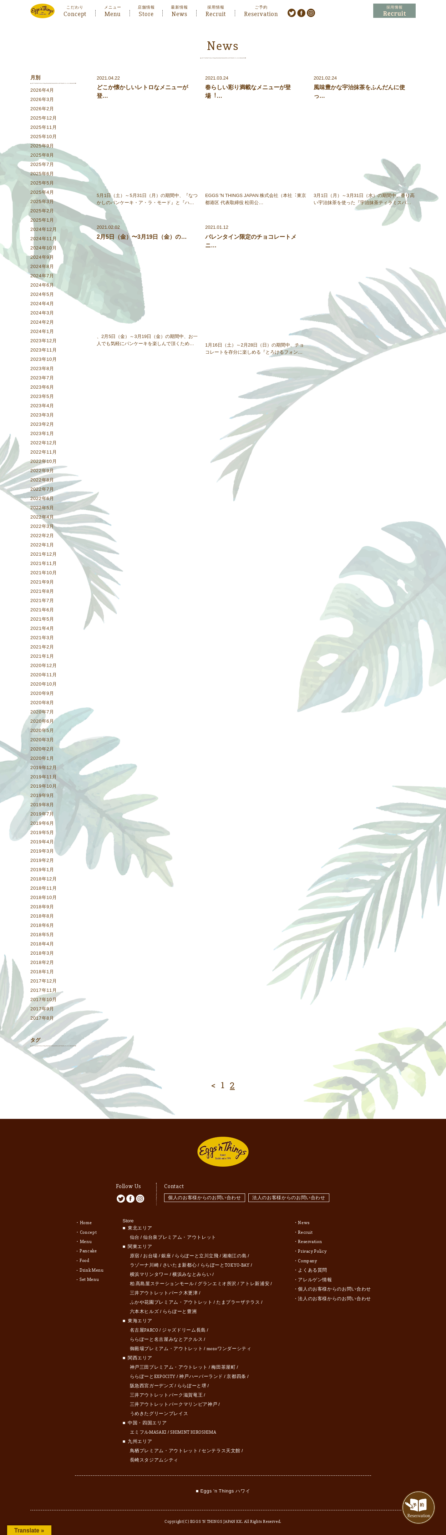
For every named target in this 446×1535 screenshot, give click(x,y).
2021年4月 (42, 628)
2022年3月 (42, 526)
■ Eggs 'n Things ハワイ (223, 1489)
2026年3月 (42, 99)
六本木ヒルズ (144, 1310)
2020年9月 (42, 693)
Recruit (216, 13)
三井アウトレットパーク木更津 (164, 1291)
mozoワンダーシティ (229, 1347)
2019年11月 (43, 776)
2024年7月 (42, 275)
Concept (75, 13)
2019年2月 (42, 860)
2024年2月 (42, 322)
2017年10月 (43, 999)
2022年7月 (42, 489)
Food (85, 1258)
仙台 (135, 1235)
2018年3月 (42, 953)
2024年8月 (42, 266)
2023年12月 (43, 340)
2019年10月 (43, 786)
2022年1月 (42, 544)
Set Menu (89, 1276)
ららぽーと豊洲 (180, 1310)
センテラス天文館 (221, 1449)
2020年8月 (42, 702)
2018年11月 (43, 888)
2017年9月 (42, 1008)
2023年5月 (42, 396)
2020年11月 (43, 674)
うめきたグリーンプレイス (159, 1412)
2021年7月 (42, 600)
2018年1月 (42, 971)
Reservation (261, 13)
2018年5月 (42, 934)
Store (146, 13)
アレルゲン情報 (315, 1276)
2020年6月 (42, 721)
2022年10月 (43, 461)
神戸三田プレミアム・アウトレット (169, 1365)
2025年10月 (43, 136)
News (179, 13)
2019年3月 (42, 851)
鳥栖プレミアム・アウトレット (164, 1449)
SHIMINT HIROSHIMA (193, 1430)
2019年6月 (42, 823)
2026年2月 (42, 108)
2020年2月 (42, 749)
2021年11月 (43, 563)
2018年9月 (42, 906)
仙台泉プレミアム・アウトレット (179, 1235)
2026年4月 (42, 90)
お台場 (150, 1254)
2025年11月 (43, 127)
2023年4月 (42, 405)
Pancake (88, 1249)
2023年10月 (43, 359)
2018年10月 (43, 897)
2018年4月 (42, 943)
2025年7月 (42, 164)
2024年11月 (43, 238)
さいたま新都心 (180, 1263)
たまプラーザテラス (238, 1300)
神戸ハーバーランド (201, 1375)
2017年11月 (43, 990)
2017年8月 (42, 1018)
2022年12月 (43, 442)
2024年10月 (43, 248)
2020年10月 (43, 684)
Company (307, 1258)
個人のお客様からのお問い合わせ (204, 1195)
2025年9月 (42, 145)
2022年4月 (42, 517)
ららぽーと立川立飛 (197, 1254)
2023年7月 (42, 377)
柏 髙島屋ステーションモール (162, 1282)
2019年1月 (42, 869)
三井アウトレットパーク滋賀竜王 (166, 1393)
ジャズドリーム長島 (184, 1328)
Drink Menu (92, 1267)
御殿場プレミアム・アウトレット (166, 1347)
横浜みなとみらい (191, 1273)
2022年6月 (42, 498)
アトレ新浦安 (254, 1282)
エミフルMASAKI (148, 1430)
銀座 (166, 1254)
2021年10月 (43, 572)
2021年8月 (42, 591)
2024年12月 (43, 229)
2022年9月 (42, 470)
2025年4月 (42, 192)
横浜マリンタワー (149, 1273)
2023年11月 (43, 350)
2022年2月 (42, 535)
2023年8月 (42, 368)
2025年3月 (42, 201)
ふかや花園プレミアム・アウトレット (171, 1300)
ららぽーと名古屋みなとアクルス (166, 1337)
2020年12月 (43, 665)
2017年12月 (43, 981)
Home (86, 1221)
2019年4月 (42, 841)
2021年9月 (42, 582)
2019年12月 (43, 767)
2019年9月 (42, 795)
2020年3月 (42, 739)
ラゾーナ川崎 (144, 1263)
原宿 (135, 1254)
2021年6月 (42, 609)
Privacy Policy (312, 1249)
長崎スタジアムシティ (154, 1458)
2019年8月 (42, 804)
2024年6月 (42, 285)
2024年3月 (42, 312)
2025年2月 (42, 210)
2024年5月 (42, 294)
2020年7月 (42, 712)
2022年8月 (42, 480)
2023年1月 (42, 433)
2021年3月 (42, 637)
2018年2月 (42, 962)
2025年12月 (43, 118)
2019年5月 (42, 832)
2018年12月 (43, 879)
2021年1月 (42, 656)
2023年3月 (42, 415)
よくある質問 (312, 1267)
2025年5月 (42, 183)
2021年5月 (42, 619)
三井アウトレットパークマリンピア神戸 (174, 1402)
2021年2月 (42, 647)
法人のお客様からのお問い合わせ (289, 1195)
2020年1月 (42, 758)
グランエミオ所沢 (217, 1282)
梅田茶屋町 (223, 1365)
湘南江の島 (234, 1254)
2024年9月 (42, 257)
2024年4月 (42, 303)
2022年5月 (42, 507)
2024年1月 (42, 331)
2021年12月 (43, 554)
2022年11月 (43, 452)
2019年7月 (42, 814)
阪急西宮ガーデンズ (152, 1384)
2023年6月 (42, 387)
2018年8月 (42, 916)
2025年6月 (42, 173)
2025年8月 (42, 155)
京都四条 (236, 1375)
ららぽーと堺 (192, 1384)
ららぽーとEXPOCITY (153, 1375)
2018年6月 (42, 925)
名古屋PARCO (144, 1328)
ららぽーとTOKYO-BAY (225, 1263)
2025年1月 (42, 220)
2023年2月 (42, 424)
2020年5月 (42, 730)
